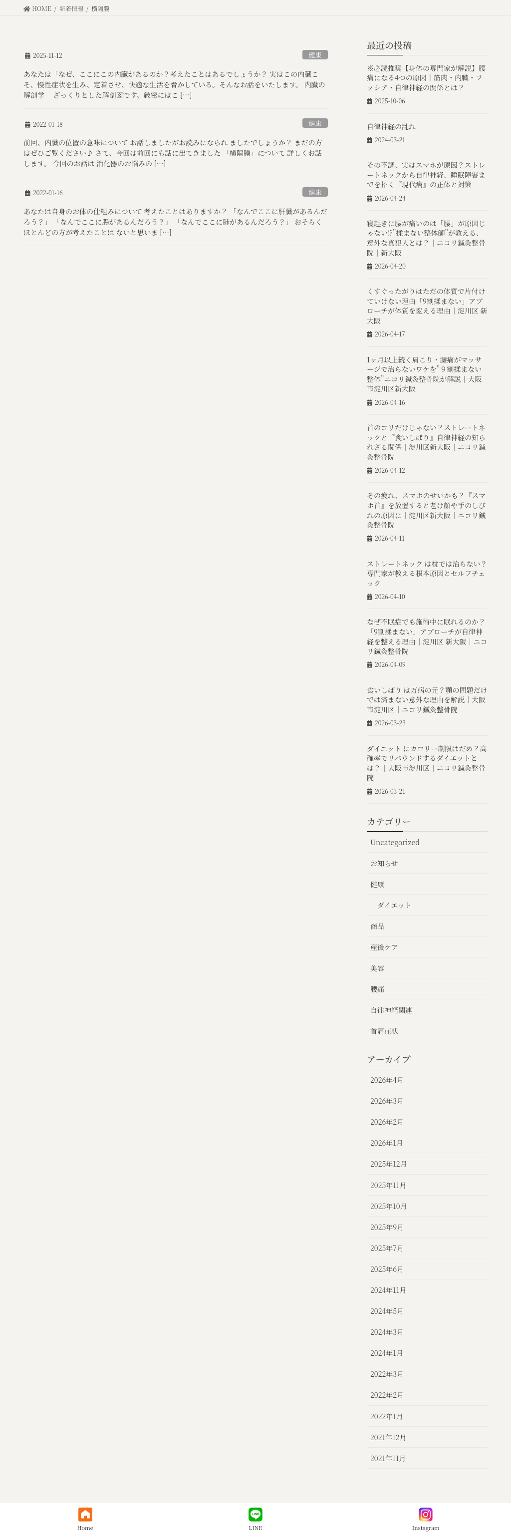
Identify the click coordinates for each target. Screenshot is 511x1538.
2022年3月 (387, 1374)
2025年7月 (387, 1248)
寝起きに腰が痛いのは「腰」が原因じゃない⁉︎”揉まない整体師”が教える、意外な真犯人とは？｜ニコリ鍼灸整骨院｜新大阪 (426, 238)
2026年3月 (387, 1101)
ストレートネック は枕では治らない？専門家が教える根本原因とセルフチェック (427, 573)
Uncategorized (395, 842)
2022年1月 (386, 1416)
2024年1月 (386, 1353)
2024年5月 (387, 1311)
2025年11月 (388, 1185)
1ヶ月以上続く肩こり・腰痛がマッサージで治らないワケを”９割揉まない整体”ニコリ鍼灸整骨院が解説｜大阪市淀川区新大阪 (424, 374)
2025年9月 (387, 1227)
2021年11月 (388, 1458)
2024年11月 (388, 1290)
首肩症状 (384, 1031)
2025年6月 (387, 1269)
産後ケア (384, 947)
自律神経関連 (391, 1010)
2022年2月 (387, 1395)
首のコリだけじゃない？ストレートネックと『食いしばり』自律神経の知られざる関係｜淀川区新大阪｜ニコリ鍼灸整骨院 (426, 442)
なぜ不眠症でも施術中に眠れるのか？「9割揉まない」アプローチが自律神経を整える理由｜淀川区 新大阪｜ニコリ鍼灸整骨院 (427, 636)
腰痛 (377, 989)
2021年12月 (388, 1437)
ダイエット (394, 905)
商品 (377, 926)
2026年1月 (386, 1143)
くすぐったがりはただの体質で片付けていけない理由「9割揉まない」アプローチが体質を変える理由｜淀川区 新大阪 (427, 305)
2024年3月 (387, 1332)
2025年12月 (388, 1164)
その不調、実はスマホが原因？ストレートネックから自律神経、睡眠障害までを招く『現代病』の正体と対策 (426, 174)
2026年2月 (387, 1122)
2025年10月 (388, 1206)
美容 (377, 968)
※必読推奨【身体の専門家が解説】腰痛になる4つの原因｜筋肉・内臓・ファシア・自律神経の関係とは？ (426, 77)
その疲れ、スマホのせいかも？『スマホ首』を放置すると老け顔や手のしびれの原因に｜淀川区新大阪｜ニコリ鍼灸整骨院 (426, 510)
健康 (315, 54)
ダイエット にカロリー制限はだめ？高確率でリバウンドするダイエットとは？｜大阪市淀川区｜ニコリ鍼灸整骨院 (427, 763)
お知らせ (384, 863)
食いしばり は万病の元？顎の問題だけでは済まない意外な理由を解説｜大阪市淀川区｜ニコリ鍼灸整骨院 (427, 699)
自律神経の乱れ (391, 126)
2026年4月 (387, 1080)
